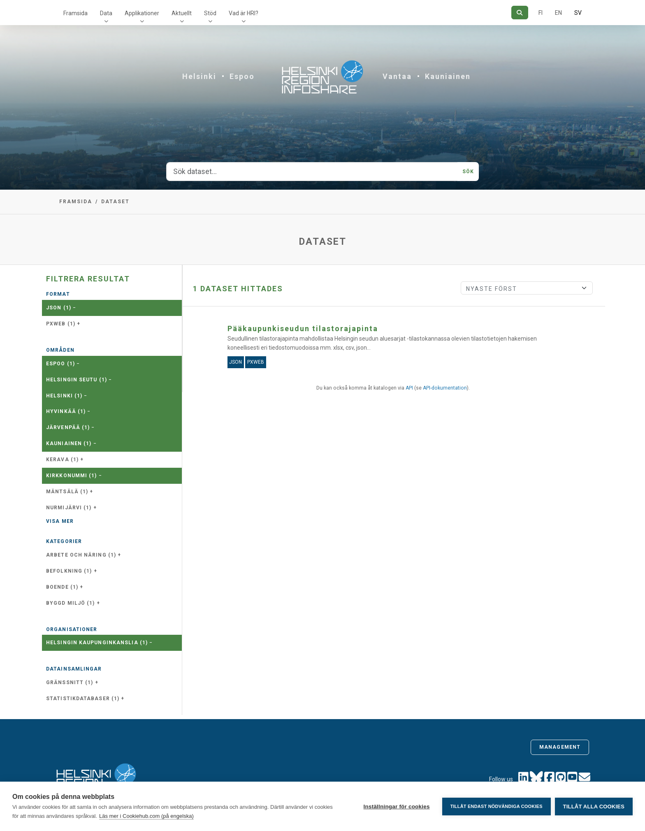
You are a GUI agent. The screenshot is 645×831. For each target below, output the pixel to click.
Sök (468, 171)
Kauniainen (448, 76)
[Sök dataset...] (312, 171)
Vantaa (397, 76)
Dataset (115, 201)
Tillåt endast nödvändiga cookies (496, 806)
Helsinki (199, 76)
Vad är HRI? (243, 13)
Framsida (75, 13)
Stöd (210, 13)
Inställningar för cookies (396, 806)
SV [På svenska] (578, 12)
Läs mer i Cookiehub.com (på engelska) (146, 816)
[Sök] (519, 12)
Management (559, 747)
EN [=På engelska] (558, 12)
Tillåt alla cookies (593, 806)
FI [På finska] (540, 12)
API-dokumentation (445, 388)
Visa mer (60, 521)
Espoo (242, 76)
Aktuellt (182, 13)
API (409, 388)
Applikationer (142, 13)
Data (106, 13)
